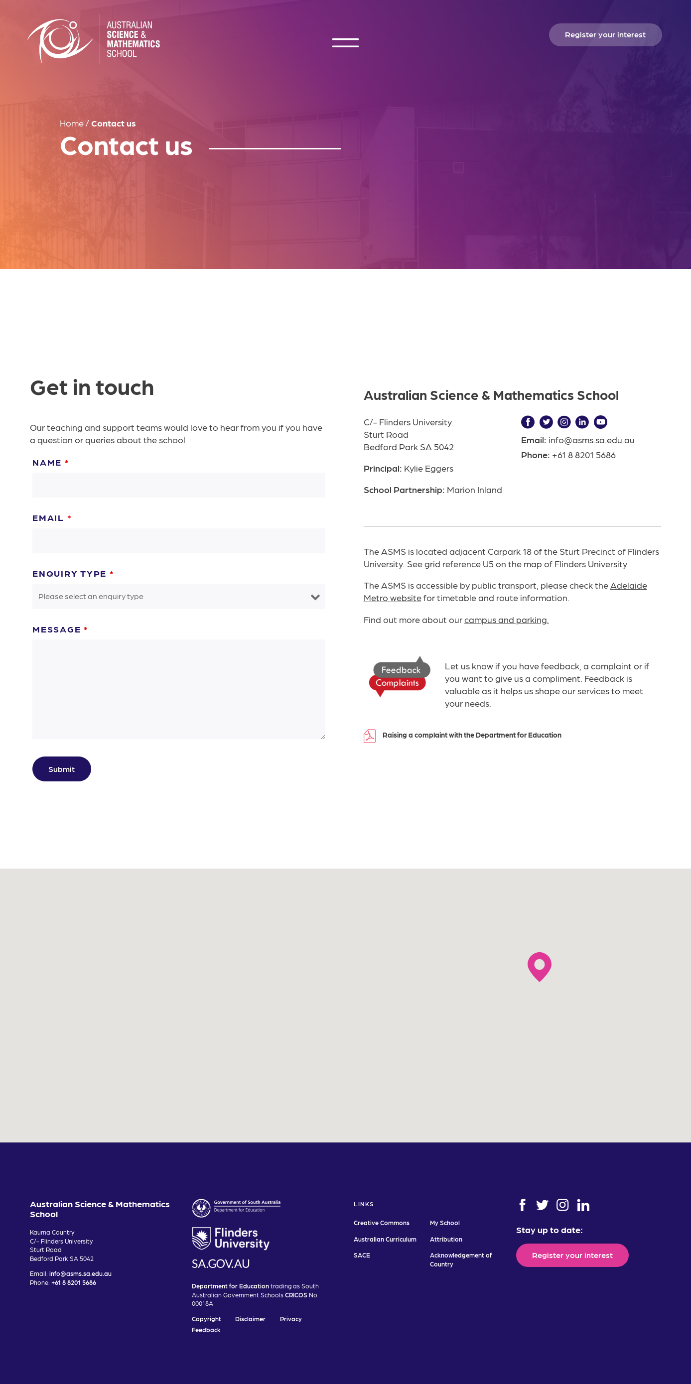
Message (60, 629)
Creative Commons (382, 1222)
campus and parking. (506, 619)
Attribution (446, 1239)
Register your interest (605, 34)
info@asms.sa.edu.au (592, 439)
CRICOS (296, 1294)
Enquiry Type (73, 573)
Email (52, 517)
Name (51, 462)
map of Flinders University (575, 563)
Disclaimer (250, 1318)
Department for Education (230, 1285)
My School (445, 1222)
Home (72, 123)
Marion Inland (474, 489)
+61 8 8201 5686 (584, 454)
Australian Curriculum (385, 1239)
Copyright (206, 1318)
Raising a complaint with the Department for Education (472, 734)
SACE (362, 1254)
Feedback (206, 1329)
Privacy (291, 1318)
